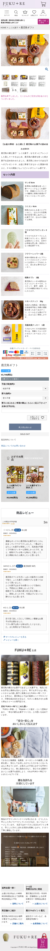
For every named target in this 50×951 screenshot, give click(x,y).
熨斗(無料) (7, 393)
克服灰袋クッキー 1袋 (35, 325)
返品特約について (8, 440)
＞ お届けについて (40, 904)
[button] (4, 477)
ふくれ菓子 (13, 28)
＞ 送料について (16, 904)
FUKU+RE (23, 947)
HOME (3, 28)
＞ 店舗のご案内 (16, 923)
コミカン (28, 206)
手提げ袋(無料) (9, 384)
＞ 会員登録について (39, 923)
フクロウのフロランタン (35, 230)
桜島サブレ (29, 277)
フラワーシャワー (32, 254)
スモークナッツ (31, 301)
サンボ (27, 183)
